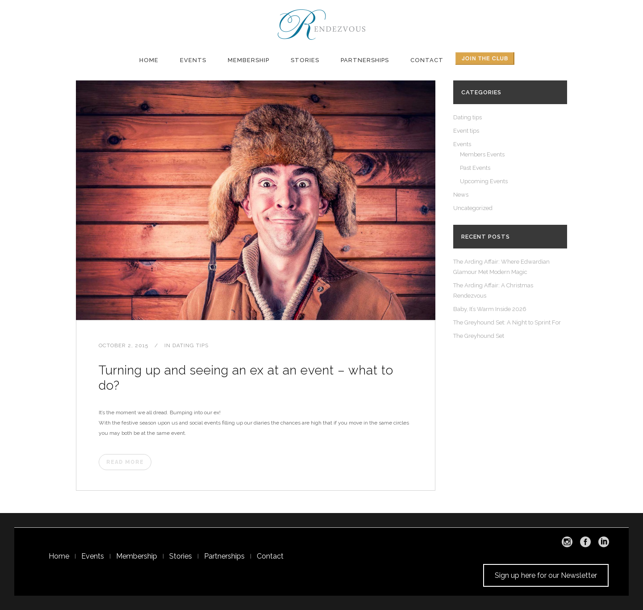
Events (462, 144)
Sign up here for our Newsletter (546, 575)
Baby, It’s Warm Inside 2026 (489, 309)
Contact (270, 556)
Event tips (466, 130)
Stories (180, 556)
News (460, 194)
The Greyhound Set (478, 335)
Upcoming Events (484, 181)
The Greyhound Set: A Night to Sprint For (507, 322)
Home (59, 556)
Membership (136, 556)
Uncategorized (473, 208)
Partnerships (224, 556)
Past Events (475, 167)
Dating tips (190, 345)
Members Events (482, 154)
